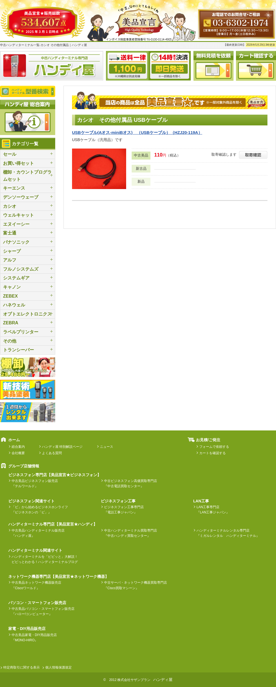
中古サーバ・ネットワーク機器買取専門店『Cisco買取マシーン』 (135, 585)
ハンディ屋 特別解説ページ (62, 447)
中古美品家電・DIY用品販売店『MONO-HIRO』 (34, 637)
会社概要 (18, 453)
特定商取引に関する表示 (21, 667)
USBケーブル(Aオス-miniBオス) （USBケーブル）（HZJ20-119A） (137, 132)
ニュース (106, 447)
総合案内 (18, 447)
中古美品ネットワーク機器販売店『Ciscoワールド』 (36, 585)
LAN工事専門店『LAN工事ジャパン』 (213, 509)
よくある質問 (52, 453)
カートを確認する (212, 453)
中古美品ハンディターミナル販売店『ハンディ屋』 (38, 533)
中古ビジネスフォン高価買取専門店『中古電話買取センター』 (130, 483)
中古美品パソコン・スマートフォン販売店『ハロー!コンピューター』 (43, 611)
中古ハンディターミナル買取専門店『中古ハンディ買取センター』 (130, 533)
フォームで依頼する (214, 447)
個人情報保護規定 (58, 667)
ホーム (14, 440)
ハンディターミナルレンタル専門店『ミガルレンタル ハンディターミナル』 (228, 533)
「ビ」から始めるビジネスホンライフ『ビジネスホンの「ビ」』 (40, 509)
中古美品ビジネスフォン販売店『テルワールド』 (35, 483)
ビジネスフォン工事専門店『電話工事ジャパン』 (124, 509)
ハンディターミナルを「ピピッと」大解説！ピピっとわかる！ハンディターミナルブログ (45, 559)
